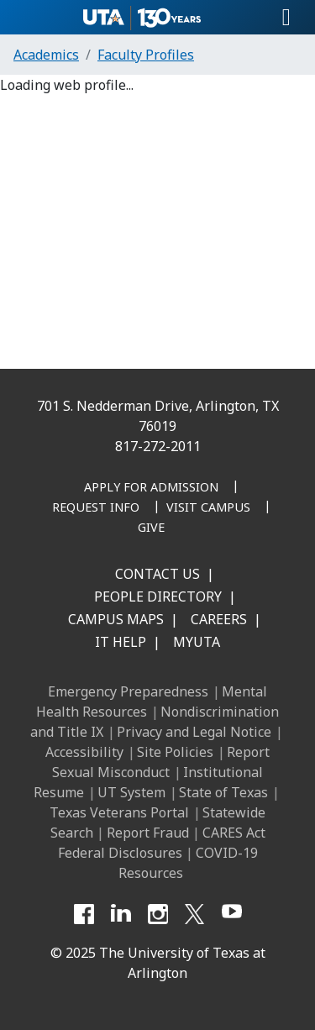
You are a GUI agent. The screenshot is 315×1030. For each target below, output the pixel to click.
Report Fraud (148, 832)
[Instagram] (158, 914)
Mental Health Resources (151, 701)
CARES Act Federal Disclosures (161, 842)
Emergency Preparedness (128, 691)
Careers (219, 619)
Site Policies (175, 752)
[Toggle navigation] (286, 18)
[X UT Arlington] (195, 914)
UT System (131, 792)
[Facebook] (84, 914)
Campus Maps (116, 619)
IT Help (120, 642)
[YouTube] (232, 914)
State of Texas (223, 792)
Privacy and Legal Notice (194, 732)
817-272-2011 (158, 446)
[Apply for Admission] (151, 488)
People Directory (158, 596)
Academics (46, 54)
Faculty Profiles (145, 54)
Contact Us (157, 574)
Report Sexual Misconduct (161, 762)
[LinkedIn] (121, 914)
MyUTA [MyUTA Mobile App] (196, 642)
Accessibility (84, 752)
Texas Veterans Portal (119, 812)
